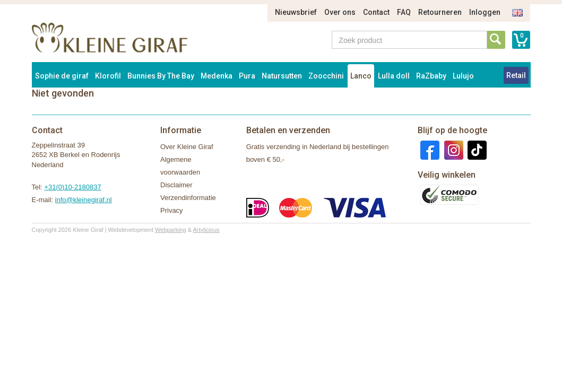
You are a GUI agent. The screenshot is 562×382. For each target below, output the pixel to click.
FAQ (404, 12)
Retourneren (440, 12)
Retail (516, 75)
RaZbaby (431, 76)
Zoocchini (326, 76)
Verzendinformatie (188, 198)
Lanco (360, 76)
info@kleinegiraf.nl (83, 200)
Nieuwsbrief (296, 12)
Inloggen (484, 12)
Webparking (170, 230)
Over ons (340, 12)
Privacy (171, 210)
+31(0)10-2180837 (72, 187)
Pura (247, 76)
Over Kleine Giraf (186, 147)
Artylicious (206, 230)
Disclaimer (176, 185)
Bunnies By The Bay (160, 76)
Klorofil (108, 76)
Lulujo (463, 76)
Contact (376, 12)
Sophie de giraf (62, 76)
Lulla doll (394, 76)
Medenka (216, 76)
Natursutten (282, 76)
